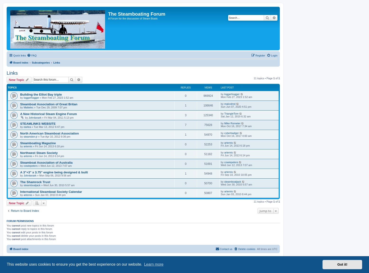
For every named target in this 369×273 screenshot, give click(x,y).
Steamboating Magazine (38, 143)
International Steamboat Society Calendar (51, 192)
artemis (28, 146)
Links (12, 73)
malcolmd (229, 103)
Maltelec (28, 107)
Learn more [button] (153, 264)
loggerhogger (31, 97)
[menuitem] (32, 55)
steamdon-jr (30, 136)
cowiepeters (31, 165)
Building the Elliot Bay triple (41, 94)
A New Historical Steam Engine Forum (48, 114)
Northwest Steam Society (39, 153)
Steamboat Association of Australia (46, 162)
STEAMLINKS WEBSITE (37, 123)
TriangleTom (231, 113)
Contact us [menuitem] (224, 248)
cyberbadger (231, 133)
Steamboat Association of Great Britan (48, 104)
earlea (27, 126)
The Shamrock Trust (35, 182)
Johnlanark (35, 117)
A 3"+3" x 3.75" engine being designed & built (54, 172)
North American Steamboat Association (49, 133)
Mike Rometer (232, 123)
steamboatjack (32, 185)
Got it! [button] (342, 264)
